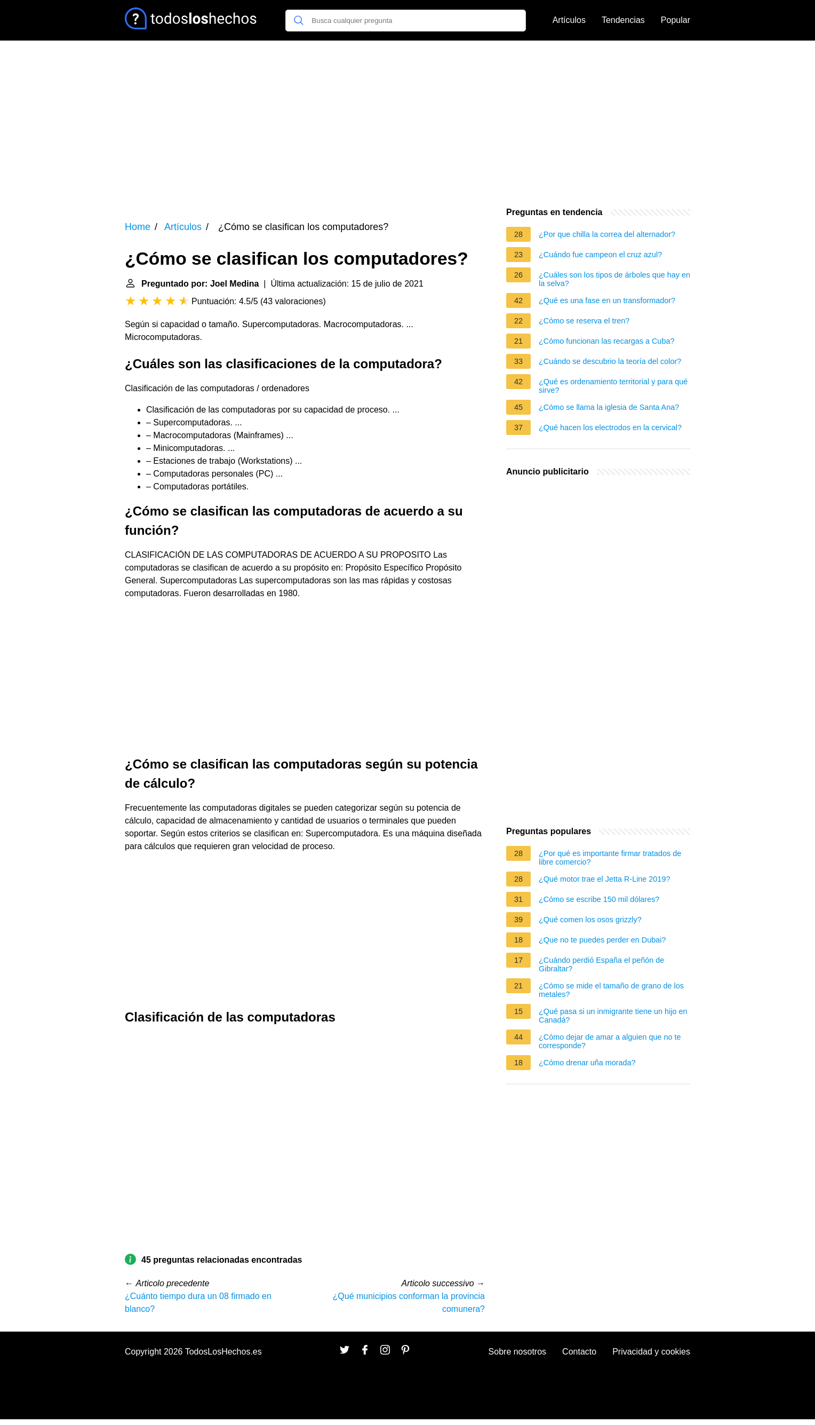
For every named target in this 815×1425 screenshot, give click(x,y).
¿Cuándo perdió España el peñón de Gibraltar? (601, 964)
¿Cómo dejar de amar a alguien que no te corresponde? (610, 1041)
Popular (675, 20)
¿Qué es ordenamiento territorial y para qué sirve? (613, 385)
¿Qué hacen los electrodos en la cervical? (610, 427)
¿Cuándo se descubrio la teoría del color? (610, 361)
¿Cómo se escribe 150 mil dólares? (599, 899)
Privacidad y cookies (651, 1351)
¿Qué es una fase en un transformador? (607, 300)
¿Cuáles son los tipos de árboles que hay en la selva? (614, 279)
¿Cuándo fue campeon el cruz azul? (600, 254)
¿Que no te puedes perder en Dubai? (602, 940)
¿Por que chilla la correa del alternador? (607, 234)
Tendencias (623, 20)
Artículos (569, 20)
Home (137, 226)
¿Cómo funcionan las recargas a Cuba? (606, 341)
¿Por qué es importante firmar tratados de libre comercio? (610, 857)
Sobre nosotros (518, 1351)
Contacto (579, 1351)
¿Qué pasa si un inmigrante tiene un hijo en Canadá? (613, 1015)
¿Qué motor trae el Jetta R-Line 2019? (604, 879)
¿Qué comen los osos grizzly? (590, 919)
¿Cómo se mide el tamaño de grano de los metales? (611, 990)
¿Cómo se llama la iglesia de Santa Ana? (609, 407)
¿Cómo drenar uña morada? (587, 1062)
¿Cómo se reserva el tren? (584, 320)
